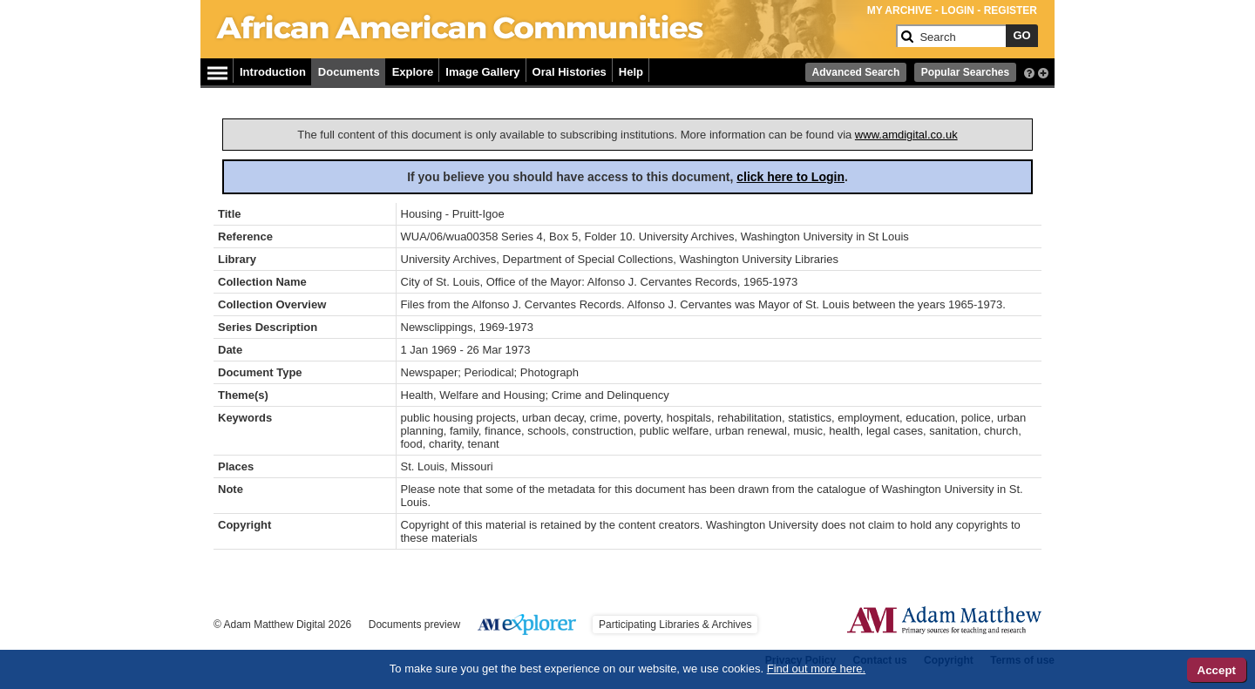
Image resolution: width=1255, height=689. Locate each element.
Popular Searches (965, 72)
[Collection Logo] (553, 43)
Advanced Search (856, 72)
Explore (413, 71)
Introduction (273, 71)
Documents (349, 71)
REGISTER (1010, 10)
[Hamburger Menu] (217, 70)
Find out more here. (816, 668)
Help (631, 71)
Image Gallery (482, 71)
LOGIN (957, 10)
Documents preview (414, 624)
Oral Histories (570, 71)
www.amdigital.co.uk (906, 134)
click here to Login (790, 177)
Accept (1216, 670)
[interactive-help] (1029, 71)
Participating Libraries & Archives (675, 624)
